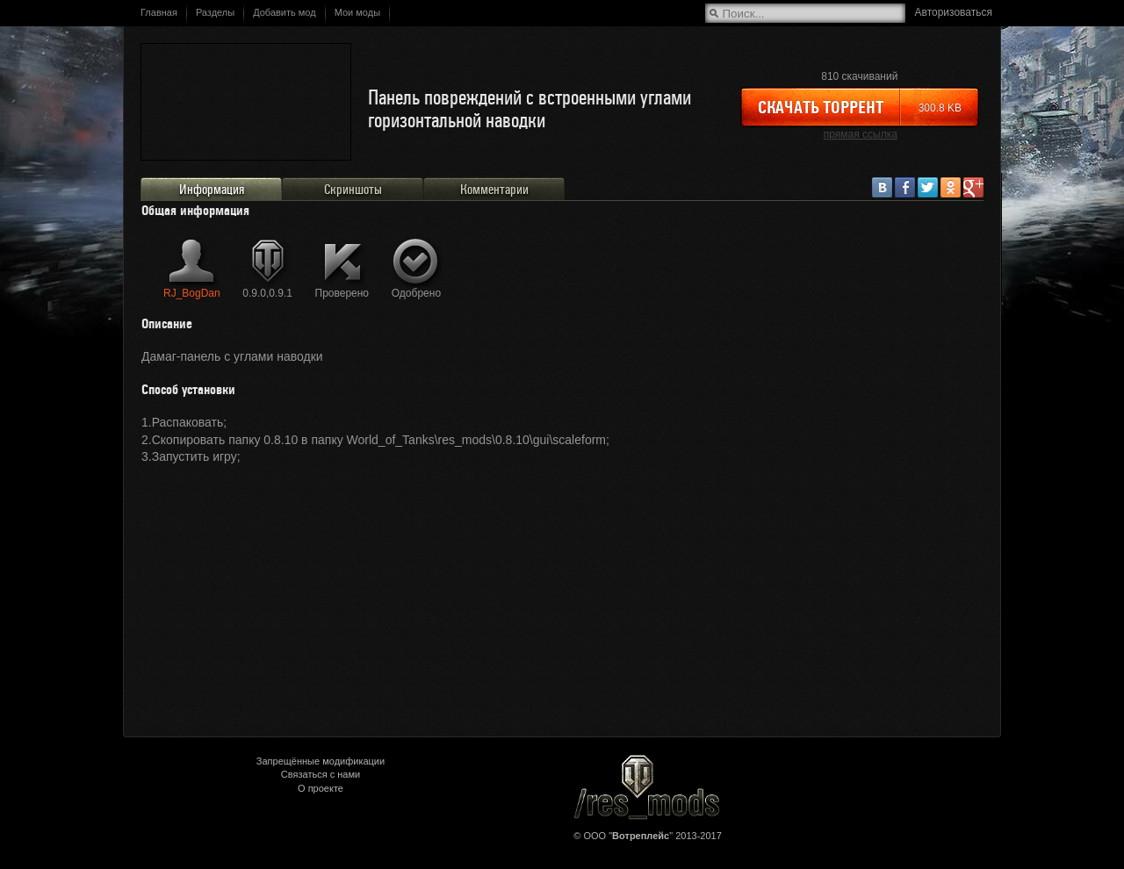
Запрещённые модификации (320, 761)
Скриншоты (353, 190)
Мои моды (357, 12)
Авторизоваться (953, 12)
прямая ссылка (860, 134)
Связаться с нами (320, 774)
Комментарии (494, 190)
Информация (211, 190)
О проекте (320, 788)
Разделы (215, 12)
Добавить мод (284, 12)
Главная (158, 12)
